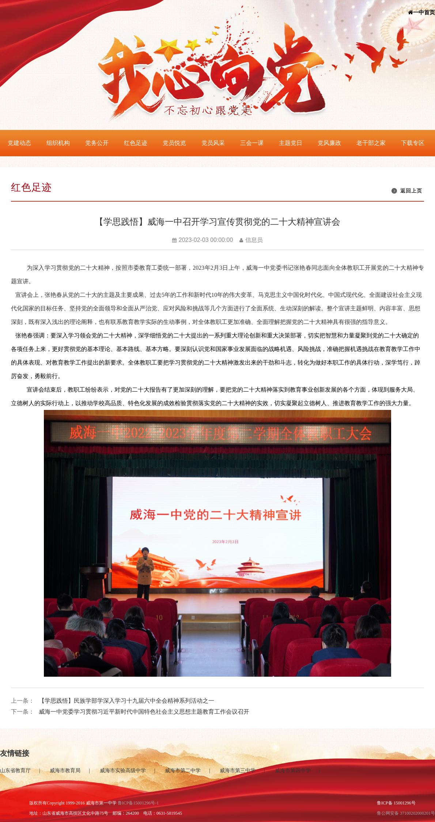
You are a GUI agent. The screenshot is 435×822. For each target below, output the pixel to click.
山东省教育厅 (15, 770)
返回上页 (411, 191)
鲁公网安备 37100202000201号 (406, 813)
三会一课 (252, 143)
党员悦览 (174, 143)
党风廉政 (329, 143)
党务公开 (97, 143)
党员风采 (213, 143)
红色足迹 (135, 143)
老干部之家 (371, 143)
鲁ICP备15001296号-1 (138, 803)
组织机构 (58, 143)
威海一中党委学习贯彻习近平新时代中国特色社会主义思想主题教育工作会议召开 (144, 712)
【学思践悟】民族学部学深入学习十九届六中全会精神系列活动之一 (126, 701)
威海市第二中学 (183, 770)
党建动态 (19, 143)
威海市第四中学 (293, 770)
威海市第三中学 (238, 770)
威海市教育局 (65, 770)
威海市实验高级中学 (123, 770)
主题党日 (290, 143)
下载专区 (412, 143)
